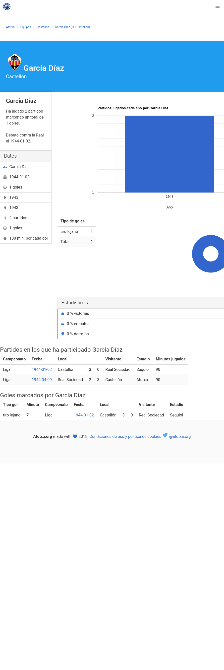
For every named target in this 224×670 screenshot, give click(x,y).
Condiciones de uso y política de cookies (125, 436)
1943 (10, 197)
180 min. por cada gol (25, 238)
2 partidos (15, 217)
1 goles (12, 187)
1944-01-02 (16, 177)
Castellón (43, 27)
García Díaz (16, 166)
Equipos (25, 27)
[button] (217, 6)
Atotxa (10, 27)
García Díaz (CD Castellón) (72, 27)
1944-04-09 (42, 379)
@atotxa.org (176, 436)
